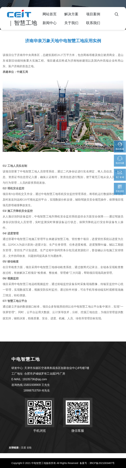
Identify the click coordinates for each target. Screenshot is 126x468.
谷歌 (29, 447)
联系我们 (93, 23)
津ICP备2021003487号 (102, 463)
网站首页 (50, 14)
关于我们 (71, 23)
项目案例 (93, 14)
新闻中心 (50, 23)
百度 (23, 447)
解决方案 (71, 14)
